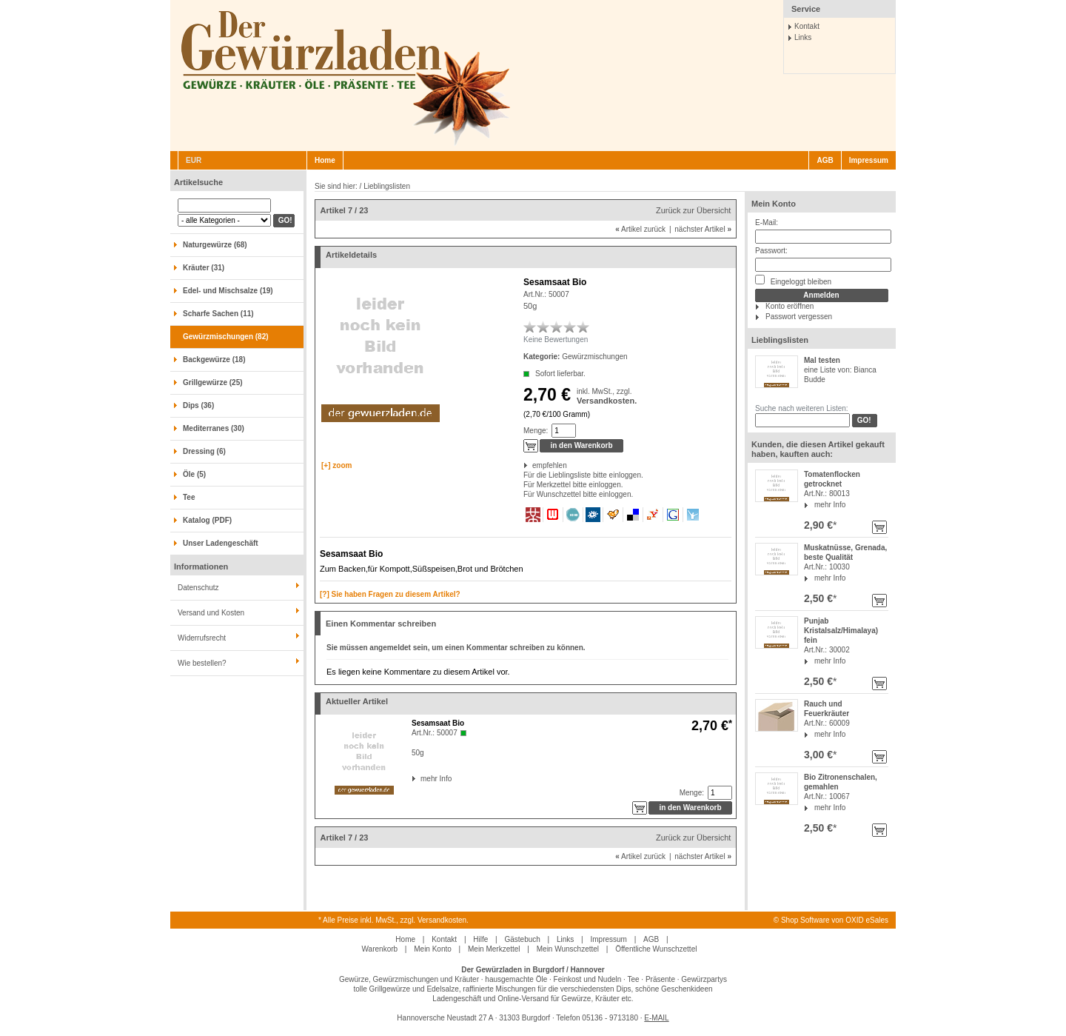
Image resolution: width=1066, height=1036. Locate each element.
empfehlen (533, 465)
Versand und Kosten (211, 613)
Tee (189, 497)
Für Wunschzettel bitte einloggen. (524, 494)
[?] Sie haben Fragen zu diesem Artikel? (390, 594)
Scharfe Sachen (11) (218, 314)
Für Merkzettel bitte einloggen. (524, 485)
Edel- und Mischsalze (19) (228, 291)
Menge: (535, 431)
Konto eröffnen (789, 306)
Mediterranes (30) (213, 428)
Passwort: (771, 251)
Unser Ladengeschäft (220, 543)
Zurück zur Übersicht (693, 210)
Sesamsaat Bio (438, 723)
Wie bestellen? (202, 663)
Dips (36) (198, 405)
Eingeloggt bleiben (793, 280)
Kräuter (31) (203, 268)
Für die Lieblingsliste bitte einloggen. (524, 475)
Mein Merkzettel (494, 949)
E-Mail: (766, 222)
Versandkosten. (607, 400)
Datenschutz (198, 588)
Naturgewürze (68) (215, 245)
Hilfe (480, 939)
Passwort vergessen (798, 317)
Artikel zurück (640, 229)
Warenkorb (380, 949)
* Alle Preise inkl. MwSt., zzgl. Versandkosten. (393, 920)
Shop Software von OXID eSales (834, 920)
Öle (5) (194, 474)
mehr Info (829, 505)
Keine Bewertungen (555, 339)
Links (802, 37)
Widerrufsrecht (202, 638)
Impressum (868, 160)
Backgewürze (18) (214, 359)
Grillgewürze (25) (213, 382)
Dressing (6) (204, 451)
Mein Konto (773, 203)
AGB (825, 160)
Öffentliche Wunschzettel (656, 949)
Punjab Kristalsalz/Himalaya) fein (841, 630)
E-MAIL (656, 1018)
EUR (193, 160)
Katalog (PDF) (207, 520)
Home (325, 160)
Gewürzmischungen (594, 356)
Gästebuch (522, 939)
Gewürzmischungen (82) (226, 336)
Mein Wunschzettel (568, 949)
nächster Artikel (702, 229)
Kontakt (806, 26)
